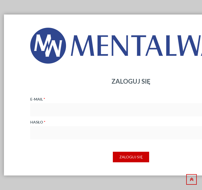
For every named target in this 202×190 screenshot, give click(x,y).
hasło (37, 122)
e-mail (37, 99)
